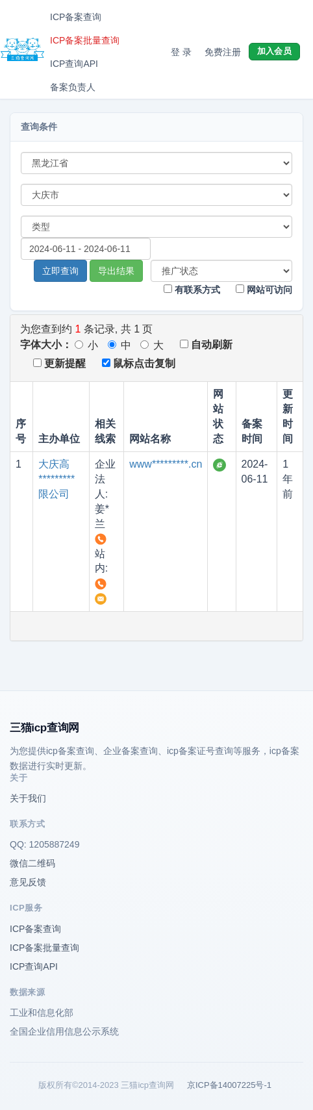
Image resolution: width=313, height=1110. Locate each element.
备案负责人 (72, 87)
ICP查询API (74, 63)
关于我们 (28, 798)
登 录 (181, 52)
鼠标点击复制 (138, 363)
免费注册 (223, 52)
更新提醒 (59, 363)
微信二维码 (32, 863)
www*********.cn (165, 464)
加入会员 (274, 51)
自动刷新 (206, 344)
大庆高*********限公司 (56, 479)
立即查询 (60, 271)
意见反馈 (28, 882)
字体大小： (46, 344)
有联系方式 (192, 289)
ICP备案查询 (75, 17)
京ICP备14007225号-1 (229, 1085)
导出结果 (116, 271)
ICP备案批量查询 (84, 40)
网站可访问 (264, 289)
